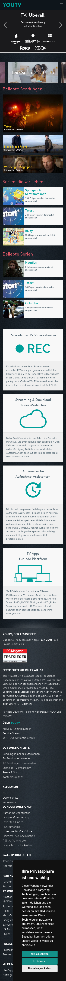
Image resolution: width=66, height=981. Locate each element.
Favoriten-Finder (13, 822)
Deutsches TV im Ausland (18, 845)
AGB (5, 793)
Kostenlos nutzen (13, 777)
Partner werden (12, 886)
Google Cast (10, 920)
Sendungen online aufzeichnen (21, 754)
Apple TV (8, 906)
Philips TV (8, 934)
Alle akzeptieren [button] (40, 954)
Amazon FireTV (12, 897)
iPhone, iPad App (13, 861)
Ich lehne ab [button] (39, 961)
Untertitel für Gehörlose (17, 831)
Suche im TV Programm (17, 768)
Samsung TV (10, 924)
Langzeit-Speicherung (16, 817)
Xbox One (9, 915)
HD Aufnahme (11, 827)
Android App (10, 866)
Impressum (9, 802)
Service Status (11, 733)
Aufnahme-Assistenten (16, 813)
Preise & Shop (11, 772)
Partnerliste (10, 882)
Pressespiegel (11, 954)
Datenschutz (10, 797)
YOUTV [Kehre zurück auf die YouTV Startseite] (12, 5)
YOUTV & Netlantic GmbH (19, 738)
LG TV (6, 929)
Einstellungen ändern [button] (39, 968)
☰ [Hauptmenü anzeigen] (61, 4)
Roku (6, 911)
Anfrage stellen (12, 975)
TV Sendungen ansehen (17, 758)
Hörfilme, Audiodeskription (19, 836)
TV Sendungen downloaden (19, 763)
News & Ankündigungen (17, 729)
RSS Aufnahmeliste (14, 840)
